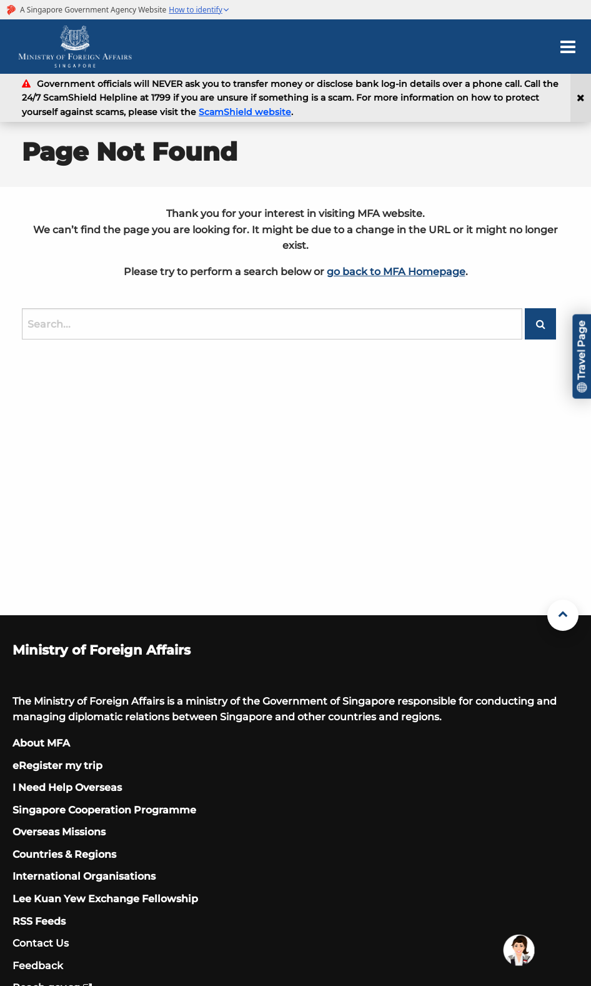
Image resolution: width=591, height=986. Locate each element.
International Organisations (84, 876)
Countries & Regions (64, 854)
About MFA (41, 743)
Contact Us (40, 943)
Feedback (37, 966)
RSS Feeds (39, 921)
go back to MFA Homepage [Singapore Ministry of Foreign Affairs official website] (396, 272)
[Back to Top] (563, 615)
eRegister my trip (57, 766)
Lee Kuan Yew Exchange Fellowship (105, 899)
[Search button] (540, 324)
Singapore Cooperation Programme (104, 810)
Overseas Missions (59, 832)
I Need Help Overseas (67, 787)
